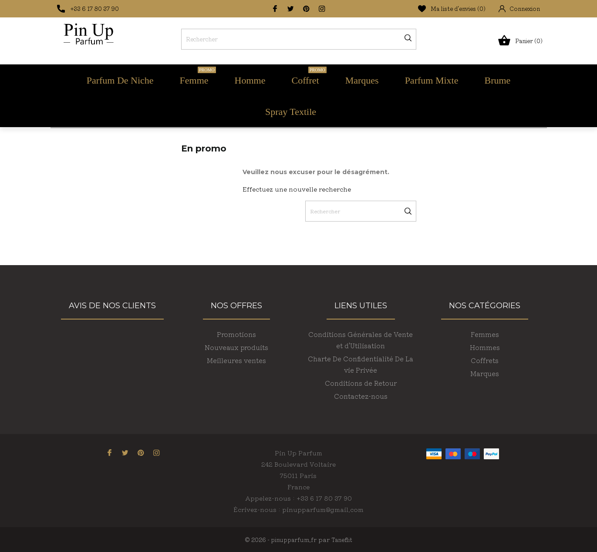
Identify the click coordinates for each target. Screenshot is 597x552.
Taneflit (341, 539)
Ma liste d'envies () (452, 8)
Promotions (236, 334)
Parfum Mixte (432, 80)
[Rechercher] (298, 39)
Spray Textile (290, 111)
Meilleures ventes (236, 360)
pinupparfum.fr (294, 539)
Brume (497, 80)
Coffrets (485, 360)
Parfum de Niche (120, 80)
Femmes (485, 334)
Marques (362, 80)
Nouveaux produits (236, 347)
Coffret (309, 76)
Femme (198, 76)
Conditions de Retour (361, 382)
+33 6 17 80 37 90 (95, 8)
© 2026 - (258, 539)
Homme (250, 80)
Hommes (485, 347)
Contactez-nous (361, 396)
